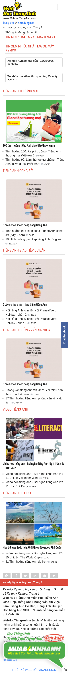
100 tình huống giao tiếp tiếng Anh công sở (33, 239)
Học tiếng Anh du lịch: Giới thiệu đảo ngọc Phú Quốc (32, 547)
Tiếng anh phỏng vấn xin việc (26, 329)
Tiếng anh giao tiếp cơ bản (24, 250)
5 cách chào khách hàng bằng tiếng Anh (25, 225)
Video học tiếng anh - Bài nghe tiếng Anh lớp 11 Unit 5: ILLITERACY (33, 466)
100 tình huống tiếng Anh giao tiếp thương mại (29, 145)
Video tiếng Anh (15, 409)
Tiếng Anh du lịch (17, 493)
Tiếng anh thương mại (20, 91)
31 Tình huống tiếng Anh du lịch (26, 561)
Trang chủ (8, 22)
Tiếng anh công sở (18, 170)
